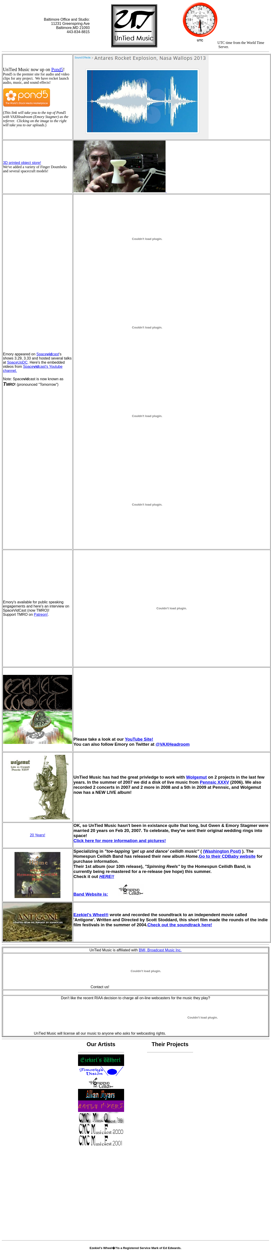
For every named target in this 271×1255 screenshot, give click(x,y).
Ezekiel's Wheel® (90, 914)
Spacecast (47, 354)
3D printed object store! (22, 163)
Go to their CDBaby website (227, 856)
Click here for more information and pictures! (119, 840)
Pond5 (57, 69)
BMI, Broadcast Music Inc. (160, 950)
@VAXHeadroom (173, 744)
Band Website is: (113, 894)
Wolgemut (196, 777)
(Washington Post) (222, 851)
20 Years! (37, 835)
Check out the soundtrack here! (179, 924)
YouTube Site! (139, 739)
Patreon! (41, 614)
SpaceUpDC (17, 362)
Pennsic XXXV (214, 782)
